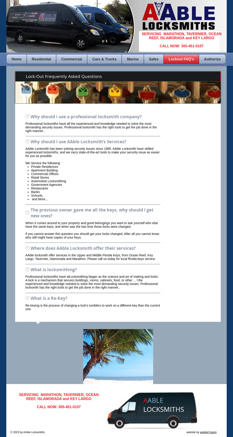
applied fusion (208, 432)
